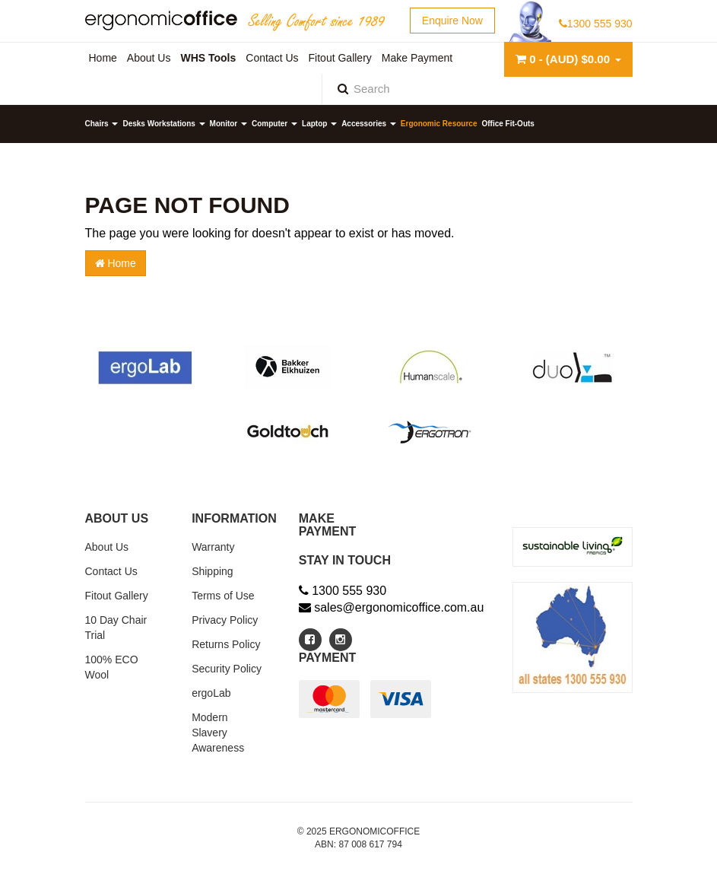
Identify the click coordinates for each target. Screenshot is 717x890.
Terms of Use (223, 596)
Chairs (102, 123)
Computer (274, 123)
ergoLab (211, 693)
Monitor (228, 123)
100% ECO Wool (111, 667)
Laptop (319, 123)
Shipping (212, 571)
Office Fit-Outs (507, 123)
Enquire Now (452, 20)
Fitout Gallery (116, 596)
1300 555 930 (596, 23)
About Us (107, 547)
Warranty (213, 547)
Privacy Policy (225, 620)
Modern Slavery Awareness (218, 732)
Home (115, 263)
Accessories (368, 123)
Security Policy (227, 669)
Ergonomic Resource (439, 123)
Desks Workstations (163, 123)
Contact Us (111, 571)
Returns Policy (226, 644)
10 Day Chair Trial (116, 627)
